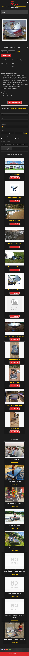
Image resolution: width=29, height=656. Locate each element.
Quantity (2, 130)
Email (2, 118)
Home (3, 11)
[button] (21, 6)
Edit (18, 52)
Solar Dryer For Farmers (14, 593)
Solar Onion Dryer (14, 382)
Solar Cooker (13, 11)
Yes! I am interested (14, 102)
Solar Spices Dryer (14, 548)
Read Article (14, 462)
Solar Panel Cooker (14, 220)
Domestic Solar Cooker (14, 290)
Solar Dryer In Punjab (14, 526)
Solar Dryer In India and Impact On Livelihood (14, 616)
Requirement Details (5, 141)
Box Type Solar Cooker (14, 244)
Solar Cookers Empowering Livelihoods (14, 639)
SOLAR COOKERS (14, 174)
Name (2, 112)
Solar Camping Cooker (14, 267)
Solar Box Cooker (14, 313)
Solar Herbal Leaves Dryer (14, 405)
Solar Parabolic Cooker (14, 197)
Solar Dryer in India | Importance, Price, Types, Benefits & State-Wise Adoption (14, 570)
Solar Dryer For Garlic (15, 481)
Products (7, 11)
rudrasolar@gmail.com (15, 7)
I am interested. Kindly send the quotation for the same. (14, 145)
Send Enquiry (14, 654)
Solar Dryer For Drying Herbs (14, 503)
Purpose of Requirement (6, 136)
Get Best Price (6, 55)
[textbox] (11, 51)
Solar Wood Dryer (14, 459)
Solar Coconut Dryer (14, 359)
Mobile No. (3, 124)
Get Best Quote (14, 177)
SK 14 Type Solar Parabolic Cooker (14, 336)
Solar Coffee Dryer (14, 428)
